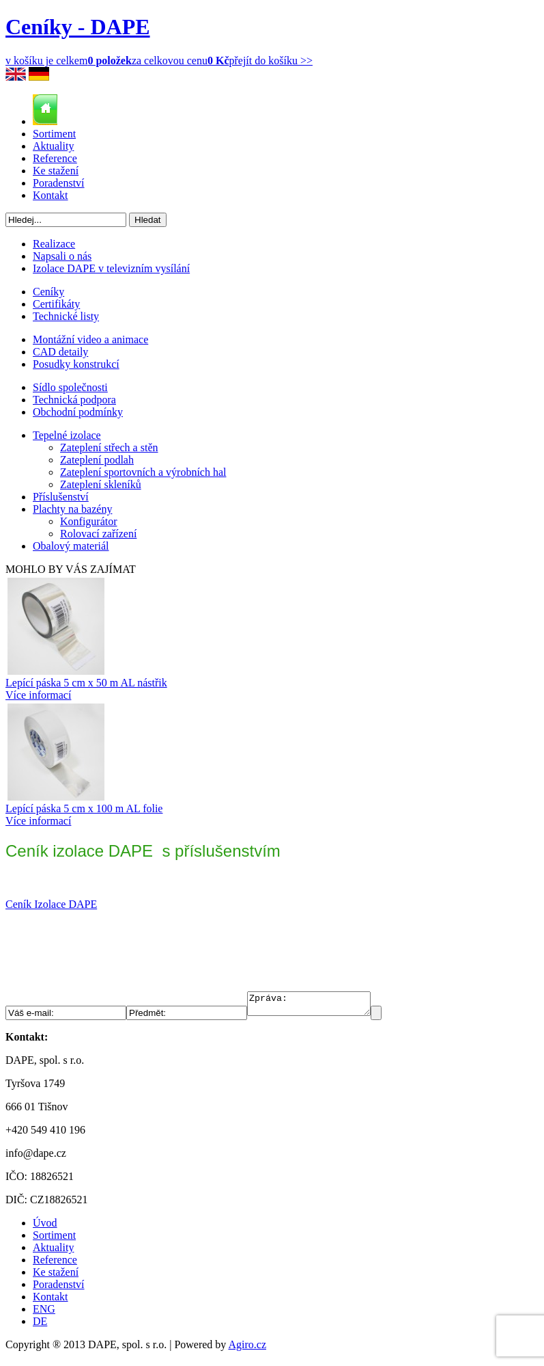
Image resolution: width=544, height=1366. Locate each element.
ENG (44, 1313)
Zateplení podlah (97, 460)
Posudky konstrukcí (76, 364)
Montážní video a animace (90, 339)
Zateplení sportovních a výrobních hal (143, 472)
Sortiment (54, 133)
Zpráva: (315, 1005)
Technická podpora (74, 399)
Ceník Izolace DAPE (51, 904)
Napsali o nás (62, 256)
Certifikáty (56, 304)
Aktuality (53, 146)
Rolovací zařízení (98, 533)
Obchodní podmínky (78, 412)
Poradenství (59, 183)
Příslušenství (61, 497)
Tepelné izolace (67, 435)
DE (40, 1325)
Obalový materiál (71, 546)
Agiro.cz (247, 1348)
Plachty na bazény (72, 509)
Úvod (45, 1227)
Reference (55, 158)
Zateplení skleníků (100, 484)
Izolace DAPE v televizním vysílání (111, 268)
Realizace (54, 244)
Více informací (38, 695)
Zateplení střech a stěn (109, 447)
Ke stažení (55, 170)
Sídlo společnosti (70, 387)
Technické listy (66, 316)
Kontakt (50, 195)
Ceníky (48, 291)
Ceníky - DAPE (77, 26)
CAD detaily (60, 352)
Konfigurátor (88, 521)
